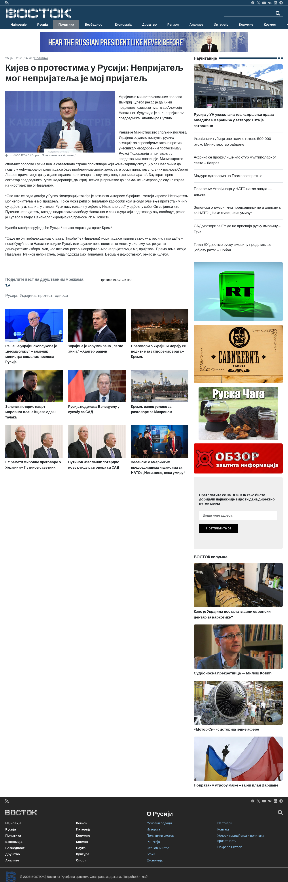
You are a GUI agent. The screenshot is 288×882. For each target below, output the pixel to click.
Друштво (149, 24)
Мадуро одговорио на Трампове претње (228, 176)
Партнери (224, 823)
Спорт (81, 860)
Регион (173, 24)
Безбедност (94, 24)
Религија (153, 842)
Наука (80, 848)
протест (45, 295)
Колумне (246, 24)
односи (61, 295)
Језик (151, 854)
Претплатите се (218, 528)
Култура (82, 854)
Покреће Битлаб (229, 847)
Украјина (28, 295)
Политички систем (160, 835)
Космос (270, 24)
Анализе (196, 24)
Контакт (223, 829)
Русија (42, 24)
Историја (153, 829)
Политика (66, 24)
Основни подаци (159, 823)
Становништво (158, 848)
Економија (122, 24)
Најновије (19, 24)
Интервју (221, 24)
